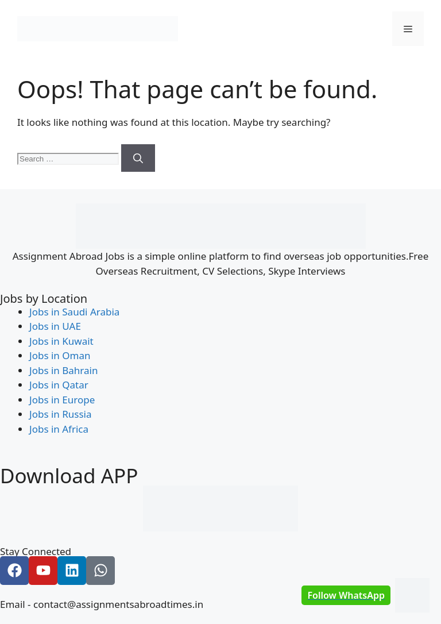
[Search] (138, 158)
